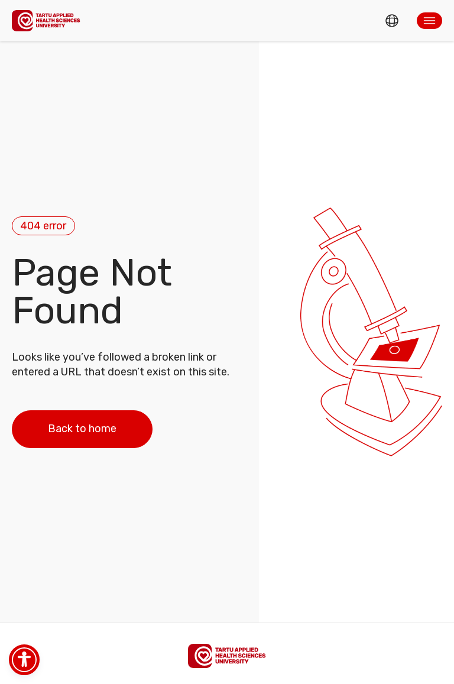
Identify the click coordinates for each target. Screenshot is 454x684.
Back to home (82, 428)
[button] (429, 20)
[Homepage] (46, 20)
